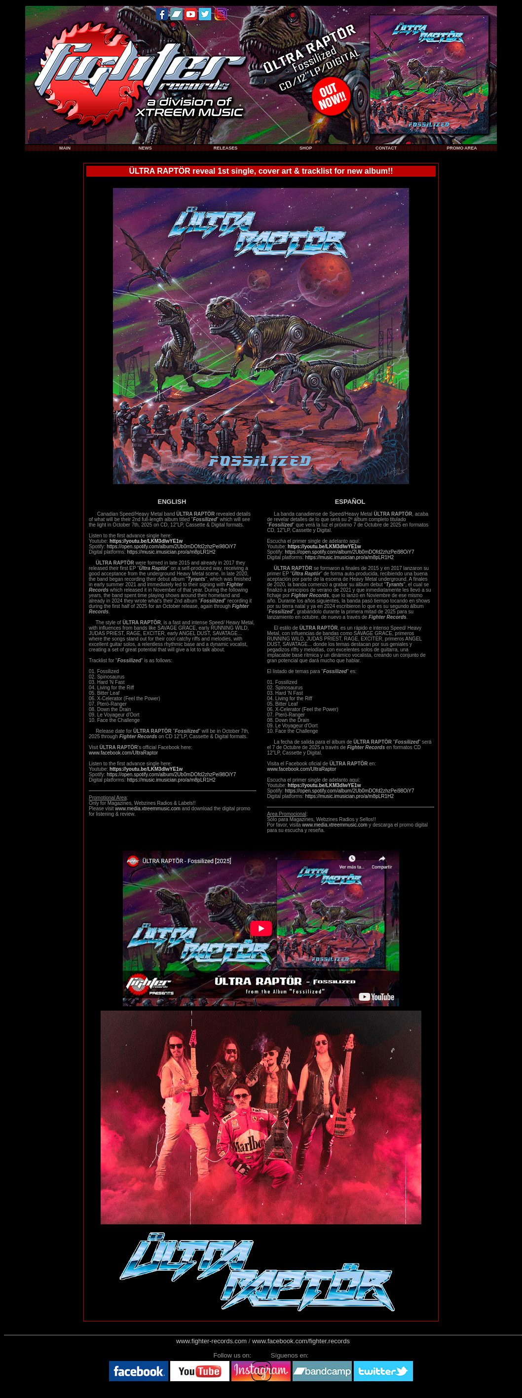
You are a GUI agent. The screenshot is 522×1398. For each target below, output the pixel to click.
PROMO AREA (462, 148)
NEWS (145, 148)
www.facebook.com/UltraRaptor (123, 753)
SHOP (305, 148)
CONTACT (386, 148)
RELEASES (226, 148)
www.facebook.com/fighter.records (301, 1341)
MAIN (65, 148)
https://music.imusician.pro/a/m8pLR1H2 (171, 552)
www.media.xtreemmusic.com (147, 808)
